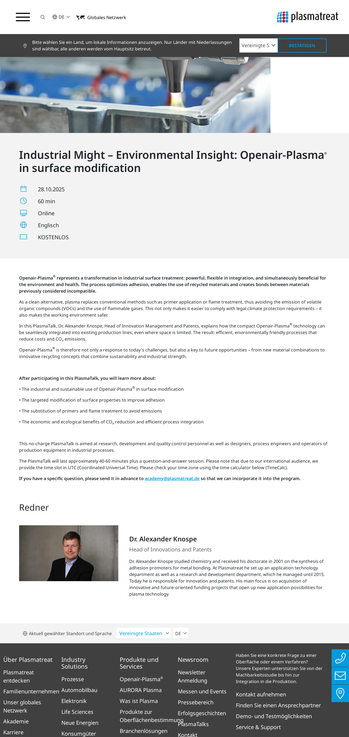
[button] (43, 17)
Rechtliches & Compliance (161, 705)
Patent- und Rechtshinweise (232, 705)
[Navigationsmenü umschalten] (23, 17)
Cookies (282, 705)
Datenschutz (107, 705)
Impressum (71, 705)
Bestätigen (302, 45)
